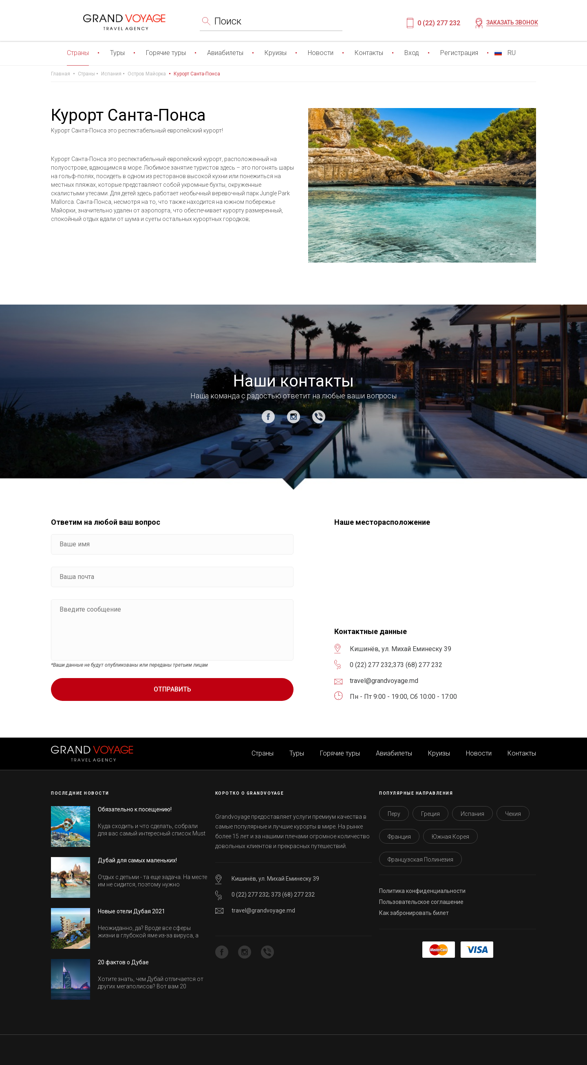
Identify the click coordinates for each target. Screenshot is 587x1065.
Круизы (276, 53)
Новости (320, 53)
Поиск (227, 21)
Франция (399, 836)
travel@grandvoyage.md (263, 910)
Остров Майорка (147, 74)
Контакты (369, 53)
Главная (60, 74)
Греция (430, 814)
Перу (394, 814)
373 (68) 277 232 (417, 665)
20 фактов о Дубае (123, 962)
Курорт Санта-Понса (197, 74)
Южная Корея (450, 836)
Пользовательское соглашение (421, 902)
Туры (117, 53)
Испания (111, 74)
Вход (411, 53)
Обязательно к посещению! (135, 809)
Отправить (172, 689)
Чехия (513, 814)
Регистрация (459, 53)
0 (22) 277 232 (438, 23)
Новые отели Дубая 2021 (131, 911)
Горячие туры (166, 53)
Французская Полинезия (420, 859)
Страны (78, 53)
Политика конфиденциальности (422, 891)
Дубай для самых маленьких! (137, 860)
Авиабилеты (225, 53)
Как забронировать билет (414, 913)
